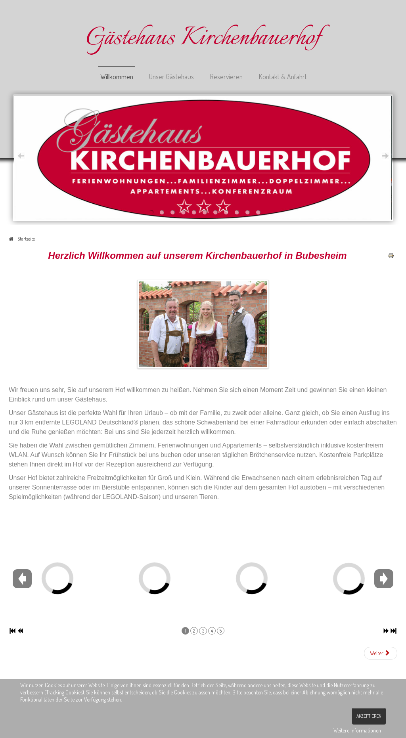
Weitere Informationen (357, 730)
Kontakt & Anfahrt (283, 76)
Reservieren (226, 76)
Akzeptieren (368, 716)
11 (258, 212)
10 (247, 212)
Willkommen (116, 76)
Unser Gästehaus (171, 76)
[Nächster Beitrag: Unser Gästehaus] (380, 653)
